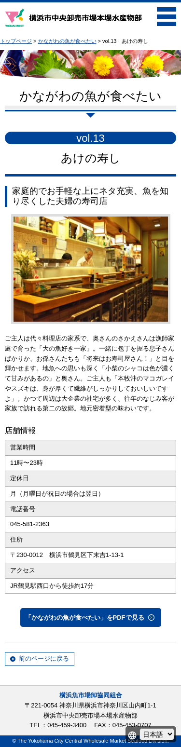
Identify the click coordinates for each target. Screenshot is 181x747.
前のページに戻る (44, 658)
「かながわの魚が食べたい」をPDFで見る (84, 617)
